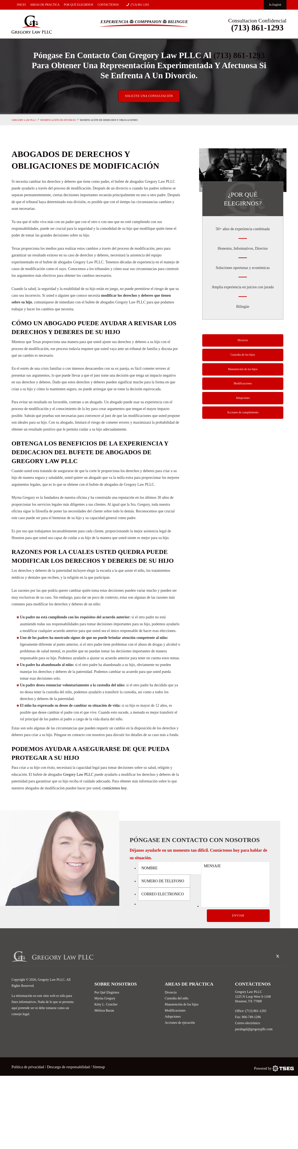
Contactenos (108, 4)
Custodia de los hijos (243, 355)
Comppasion (148, 21)
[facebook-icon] (271, 954)
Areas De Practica (45, 4)
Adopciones (243, 399)
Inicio (21, 4)
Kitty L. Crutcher (106, 1005)
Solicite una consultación (149, 96)
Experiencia (114, 21)
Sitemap (100, 1067)
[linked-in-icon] (284, 954)
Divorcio (242, 341)
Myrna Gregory (105, 999)
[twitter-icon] (277, 957)
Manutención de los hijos (243, 370)
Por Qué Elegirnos (78, 4)
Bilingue (178, 21)
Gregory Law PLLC (78, 775)
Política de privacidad (28, 1067)
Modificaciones (243, 385)
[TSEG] (274, 1068)
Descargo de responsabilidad (69, 1067)
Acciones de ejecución (180, 1023)
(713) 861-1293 (137, 4)
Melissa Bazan (104, 1011)
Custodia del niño (176, 999)
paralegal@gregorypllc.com (254, 1029)
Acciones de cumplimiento (242, 414)
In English (275, 4)
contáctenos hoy (114, 788)
